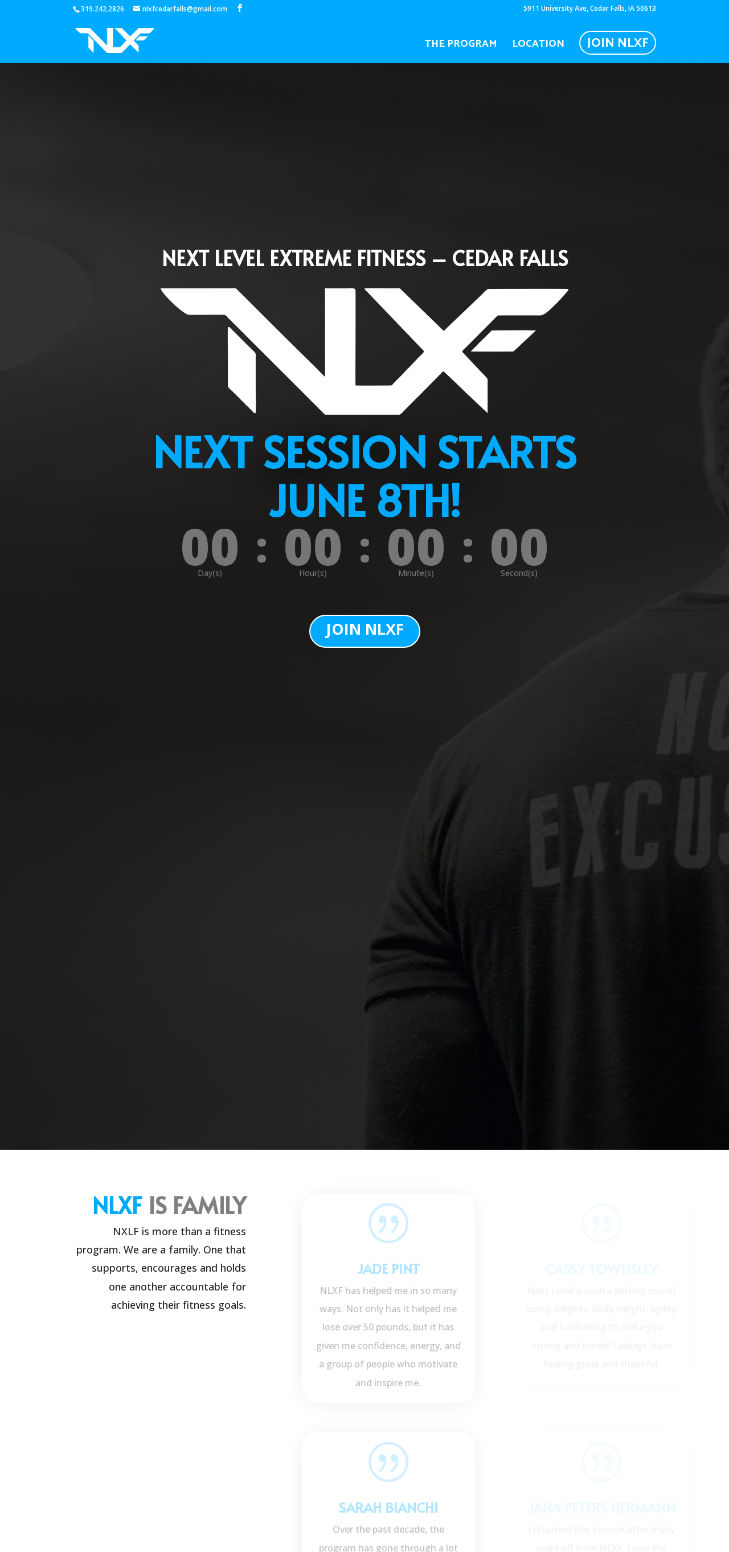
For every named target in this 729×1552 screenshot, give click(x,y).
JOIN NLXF (365, 628)
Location (538, 46)
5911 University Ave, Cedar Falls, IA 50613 (589, 9)
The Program (461, 46)
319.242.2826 (102, 9)
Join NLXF (617, 43)
